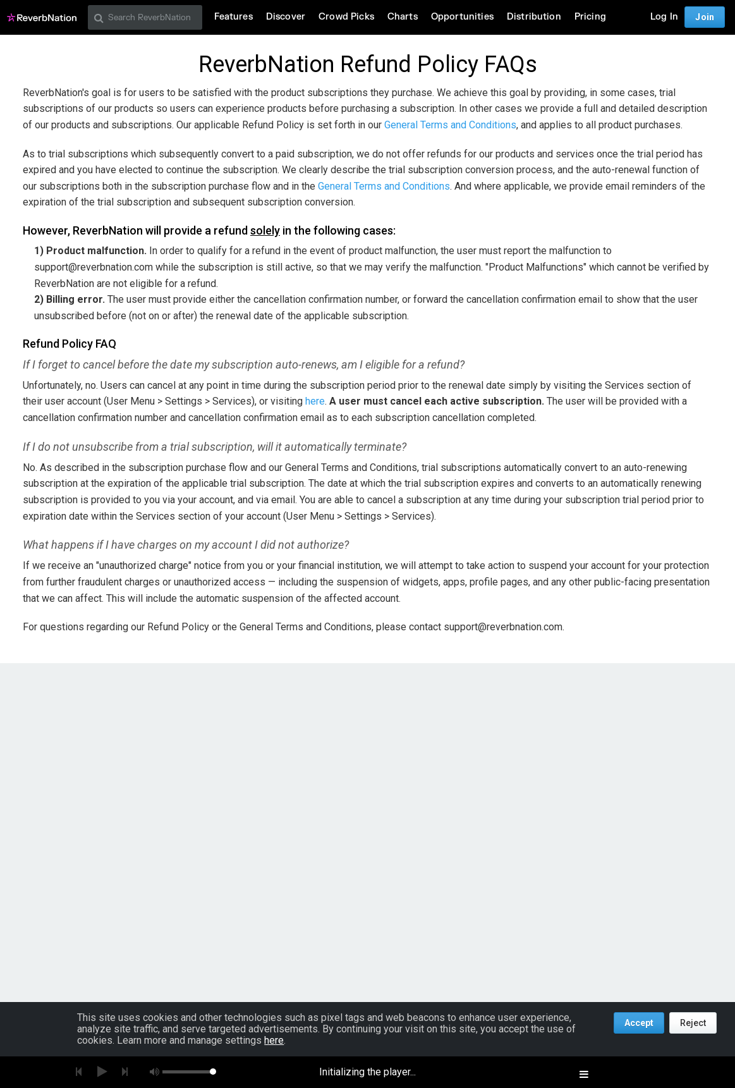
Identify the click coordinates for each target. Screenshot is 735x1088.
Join (704, 17)
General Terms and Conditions (450, 125)
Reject (693, 1023)
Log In (664, 16)
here (315, 401)
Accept (638, 1023)
